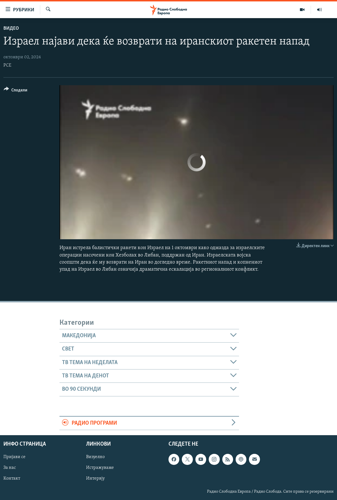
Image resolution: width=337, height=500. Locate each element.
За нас (9, 467)
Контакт (11, 479)
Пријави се (14, 457)
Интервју (95, 479)
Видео (11, 28)
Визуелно (95, 457)
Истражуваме (100, 467)
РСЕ (7, 65)
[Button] (15, 91)
